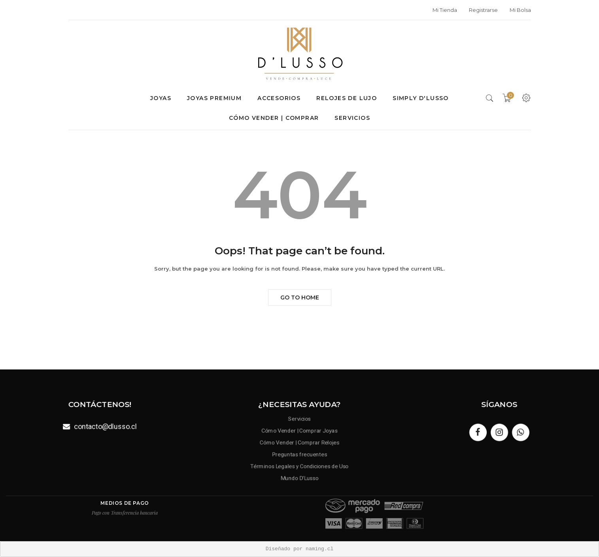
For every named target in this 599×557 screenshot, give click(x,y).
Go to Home (299, 297)
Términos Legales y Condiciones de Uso (299, 465)
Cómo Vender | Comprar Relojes (299, 442)
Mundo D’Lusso (299, 476)
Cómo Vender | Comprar (274, 117)
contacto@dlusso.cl (105, 426)
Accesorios (278, 98)
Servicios (352, 117)
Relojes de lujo (346, 98)
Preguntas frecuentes (299, 454)
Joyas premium (214, 98)
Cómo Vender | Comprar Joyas (299, 431)
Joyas (160, 98)
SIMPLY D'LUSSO (421, 98)
